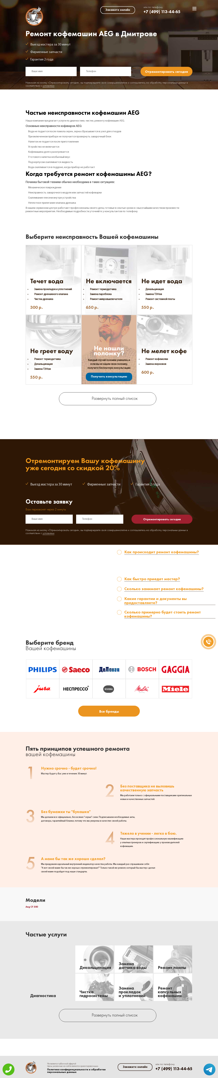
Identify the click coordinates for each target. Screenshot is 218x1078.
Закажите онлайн (117, 10)
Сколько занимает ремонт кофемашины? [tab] (164, 589)
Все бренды (109, 711)
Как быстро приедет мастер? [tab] (152, 579)
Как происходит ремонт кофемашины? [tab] (161, 552)
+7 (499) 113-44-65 (162, 11)
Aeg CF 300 (32, 906)
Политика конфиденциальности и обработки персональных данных (76, 1070)
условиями (48, 86)
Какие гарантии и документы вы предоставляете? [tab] (155, 601)
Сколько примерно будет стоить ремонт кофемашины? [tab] (162, 614)
